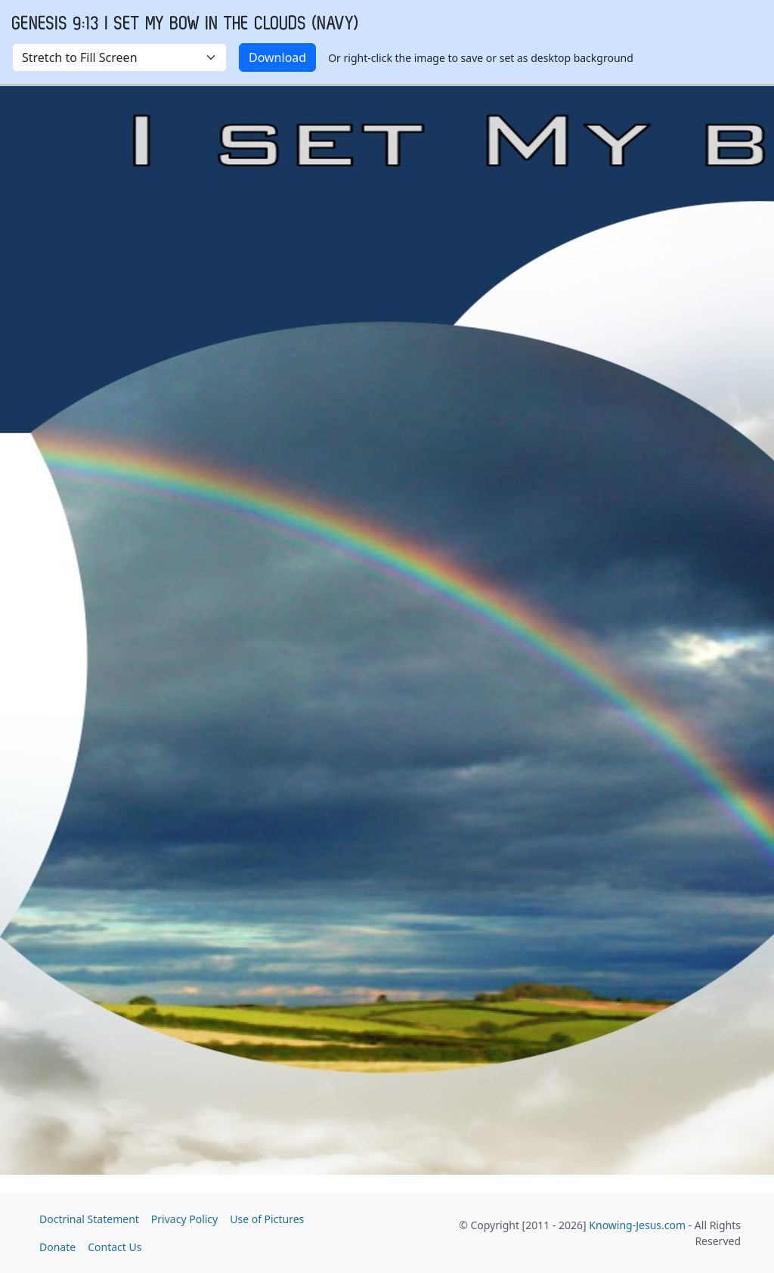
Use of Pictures (267, 1219)
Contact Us (114, 1247)
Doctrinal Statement (89, 1219)
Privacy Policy (184, 1219)
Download (277, 57)
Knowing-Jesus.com (637, 1225)
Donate (57, 1247)
